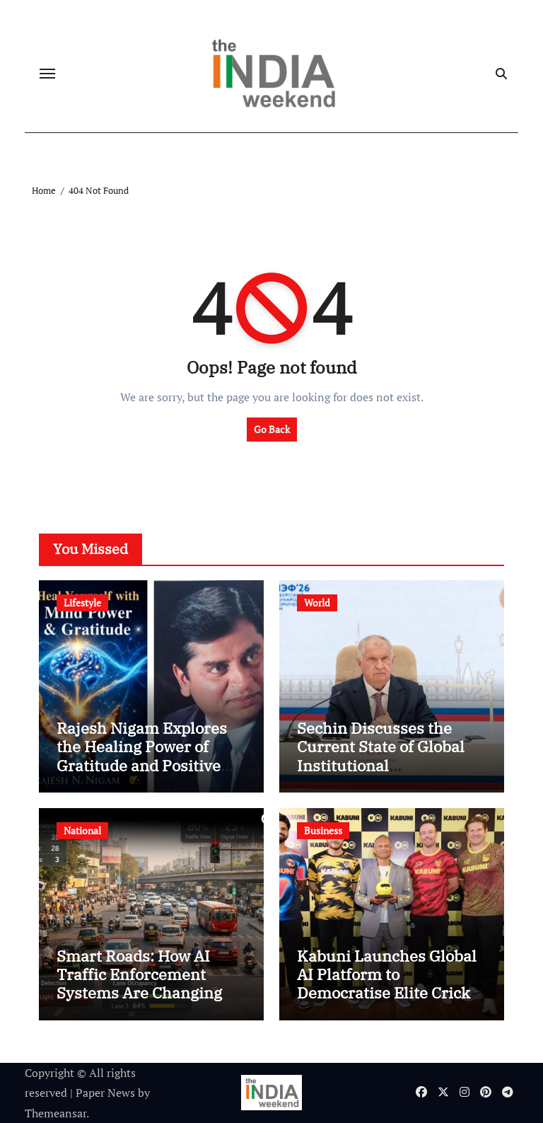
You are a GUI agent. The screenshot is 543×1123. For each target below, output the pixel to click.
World (317, 602)
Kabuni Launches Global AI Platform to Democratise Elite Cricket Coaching (390, 983)
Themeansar (55, 1113)
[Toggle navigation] (47, 73)
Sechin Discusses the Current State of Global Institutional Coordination (381, 756)
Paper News (105, 1092)
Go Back (272, 429)
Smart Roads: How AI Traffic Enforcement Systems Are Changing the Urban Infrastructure (148, 983)
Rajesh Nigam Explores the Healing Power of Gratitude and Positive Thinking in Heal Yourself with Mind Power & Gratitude (150, 774)
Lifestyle (82, 602)
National (82, 830)
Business (323, 830)
